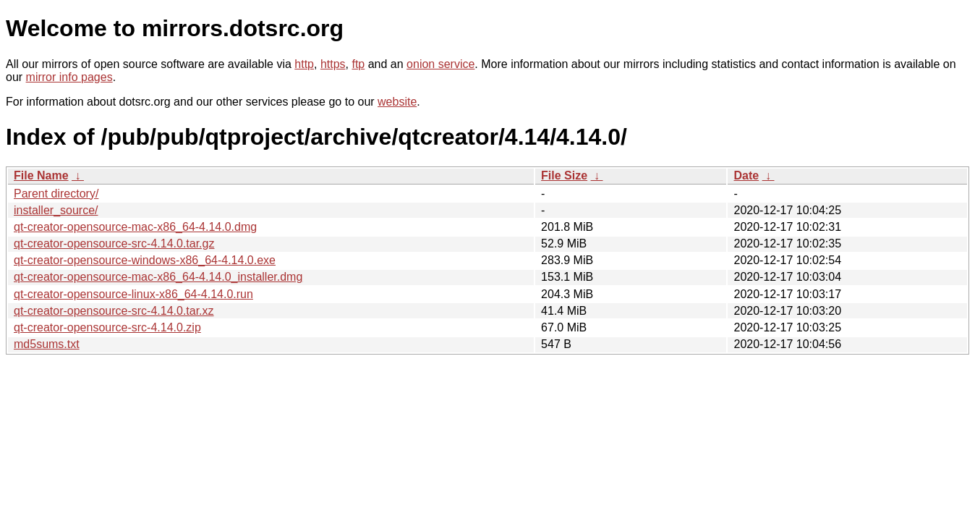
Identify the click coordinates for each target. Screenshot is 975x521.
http (304, 64)
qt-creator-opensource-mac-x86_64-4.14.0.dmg (135, 227)
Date (746, 175)
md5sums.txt (47, 344)
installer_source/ (56, 210)
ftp (358, 64)
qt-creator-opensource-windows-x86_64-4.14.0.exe (145, 260)
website (397, 102)
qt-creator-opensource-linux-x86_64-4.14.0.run (133, 294)
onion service (440, 64)
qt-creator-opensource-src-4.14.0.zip (107, 327)
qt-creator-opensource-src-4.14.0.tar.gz (114, 243)
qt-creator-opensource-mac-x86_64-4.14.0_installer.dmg (158, 277)
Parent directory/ (56, 193)
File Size (564, 175)
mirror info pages (69, 77)
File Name (41, 175)
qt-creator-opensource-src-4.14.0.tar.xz (114, 311)
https (333, 64)
